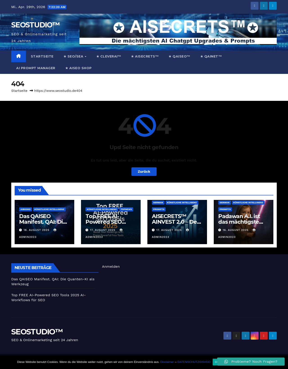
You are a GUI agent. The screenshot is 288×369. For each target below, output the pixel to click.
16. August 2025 (236, 230)
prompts (158, 209)
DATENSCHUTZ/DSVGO (194, 362)
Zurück (144, 171)
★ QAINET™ (211, 56)
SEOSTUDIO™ (35, 24)
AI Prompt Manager (35, 68)
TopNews (126, 209)
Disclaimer (167, 362)
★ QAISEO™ (179, 56)
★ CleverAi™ (108, 56)
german (158, 202)
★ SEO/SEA (73, 56)
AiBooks (25, 209)
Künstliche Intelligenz (49, 209)
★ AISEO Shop (78, 68)
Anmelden (111, 266)
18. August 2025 (37, 230)
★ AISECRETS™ (145, 56)
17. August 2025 (103, 230)
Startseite (42, 56)
